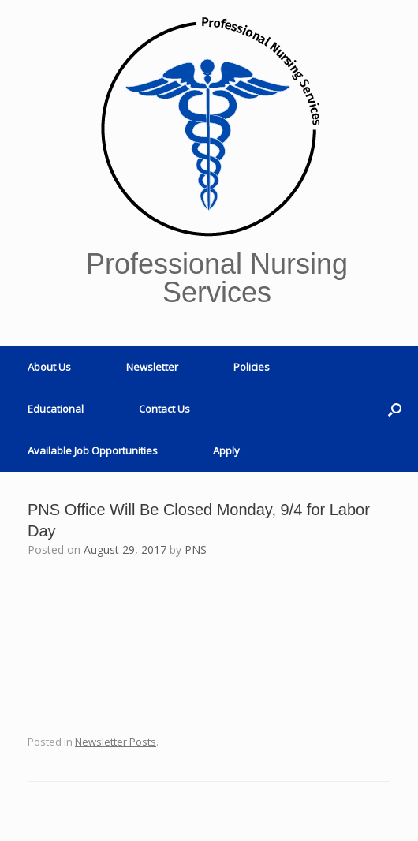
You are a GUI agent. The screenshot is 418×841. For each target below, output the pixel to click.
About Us (49, 367)
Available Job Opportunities (93, 450)
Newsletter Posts (115, 741)
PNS (196, 549)
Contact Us (164, 409)
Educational (56, 409)
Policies (251, 367)
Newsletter (152, 367)
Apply (226, 450)
